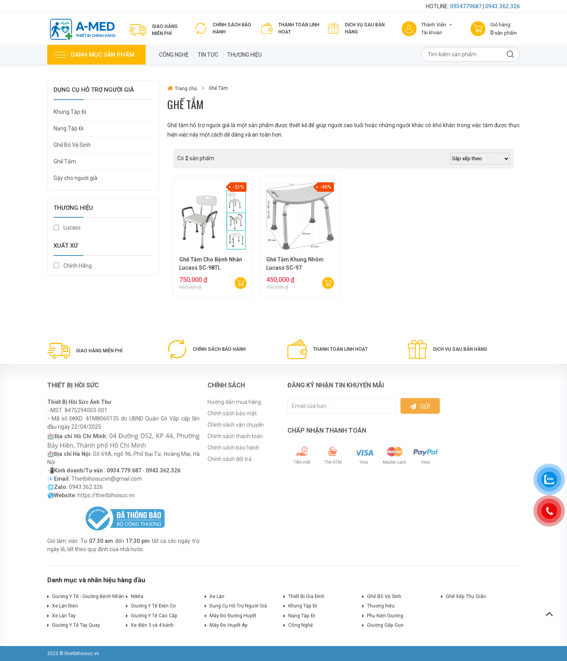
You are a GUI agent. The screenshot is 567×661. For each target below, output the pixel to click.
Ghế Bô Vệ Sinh (72, 145)
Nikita (137, 596)
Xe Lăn (216, 596)
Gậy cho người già (75, 178)
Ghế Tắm (65, 161)
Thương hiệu (244, 55)
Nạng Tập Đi (68, 128)
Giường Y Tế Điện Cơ (153, 606)
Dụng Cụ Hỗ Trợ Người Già (238, 606)
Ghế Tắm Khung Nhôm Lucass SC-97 (295, 263)
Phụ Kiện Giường (385, 615)
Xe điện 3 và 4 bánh (152, 625)
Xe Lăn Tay (64, 615)
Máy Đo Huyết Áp (228, 625)
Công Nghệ (174, 55)
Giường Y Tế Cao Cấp (154, 615)
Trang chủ (182, 88)
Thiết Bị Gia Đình (306, 596)
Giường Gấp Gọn (385, 625)
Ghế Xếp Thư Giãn (466, 596)
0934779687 (466, 6)
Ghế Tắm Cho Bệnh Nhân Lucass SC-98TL (210, 263)
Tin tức (208, 55)
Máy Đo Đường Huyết (232, 615)
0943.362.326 (502, 6)
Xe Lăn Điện (65, 606)
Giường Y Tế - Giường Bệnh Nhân (88, 596)
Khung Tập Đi (70, 112)
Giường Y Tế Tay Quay (76, 625)
